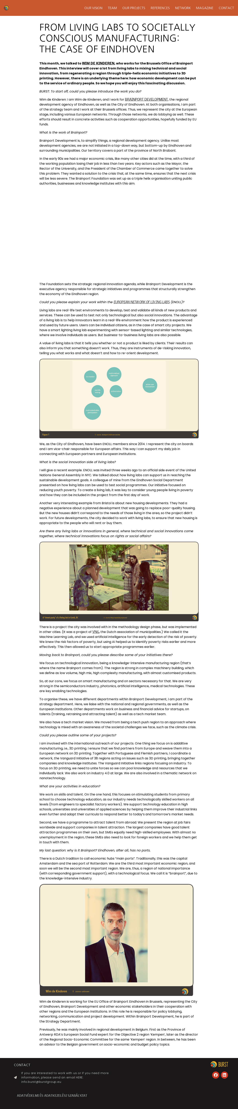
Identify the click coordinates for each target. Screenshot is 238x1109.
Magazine (204, 8)
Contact (226, 8)
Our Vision (93, 8)
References (160, 8)
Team (112, 8)
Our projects (133, 8)
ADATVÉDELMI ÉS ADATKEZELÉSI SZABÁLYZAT (52, 1096)
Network (183, 8)
